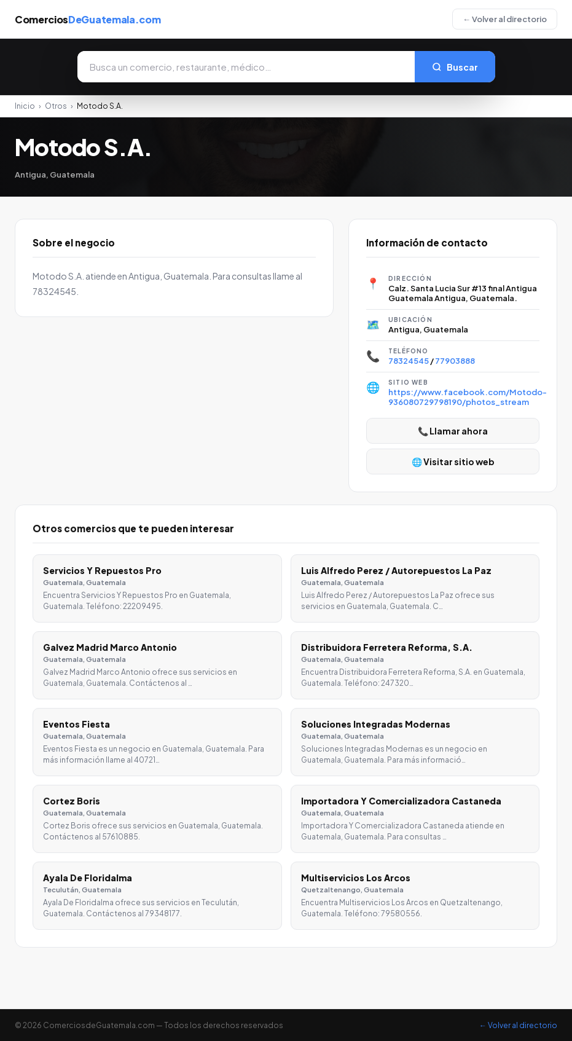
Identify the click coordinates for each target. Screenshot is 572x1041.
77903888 (455, 361)
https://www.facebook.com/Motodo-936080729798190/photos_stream (467, 397)
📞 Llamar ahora (453, 430)
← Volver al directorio (505, 19)
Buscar (455, 67)
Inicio (25, 106)
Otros (56, 106)
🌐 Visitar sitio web (453, 461)
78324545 (408, 361)
